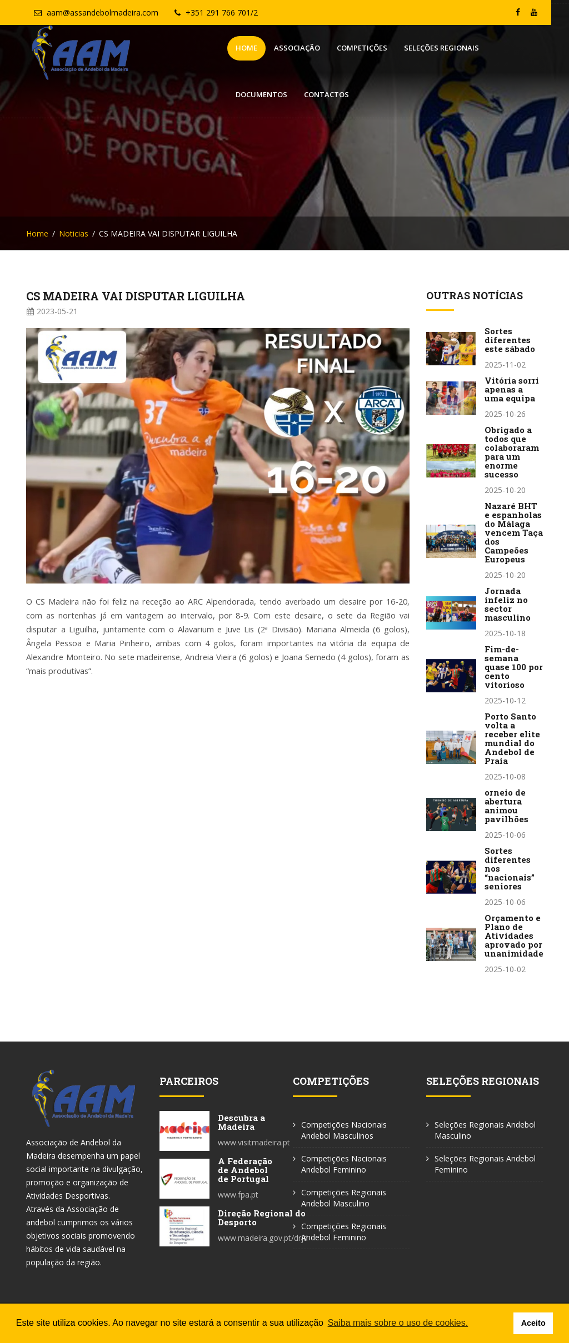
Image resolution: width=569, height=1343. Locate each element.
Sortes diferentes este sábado (510, 339)
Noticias (73, 233)
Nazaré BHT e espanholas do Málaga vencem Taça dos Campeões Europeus (514, 532)
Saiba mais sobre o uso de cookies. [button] (398, 1322)
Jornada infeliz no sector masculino (508, 604)
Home (172, 48)
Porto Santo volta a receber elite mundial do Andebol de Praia (512, 738)
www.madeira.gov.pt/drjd (263, 1238)
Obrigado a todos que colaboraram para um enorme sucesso (512, 452)
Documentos (447, 48)
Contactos (512, 48)
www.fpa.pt (238, 1194)
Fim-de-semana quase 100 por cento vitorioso (514, 666)
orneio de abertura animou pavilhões (506, 805)
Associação (222, 48)
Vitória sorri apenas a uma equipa (512, 389)
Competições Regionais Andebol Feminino (343, 1232)
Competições (287, 48)
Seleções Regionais (367, 48)
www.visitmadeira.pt (254, 1142)
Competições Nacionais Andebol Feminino (344, 1164)
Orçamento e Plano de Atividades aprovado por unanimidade (514, 935)
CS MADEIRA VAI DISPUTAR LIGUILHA (135, 296)
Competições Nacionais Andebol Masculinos (344, 1130)
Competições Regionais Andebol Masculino (343, 1198)
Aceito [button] (533, 1323)
